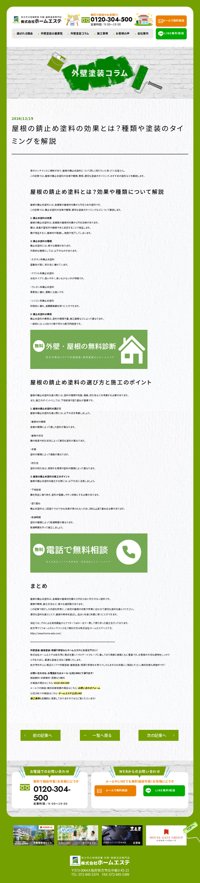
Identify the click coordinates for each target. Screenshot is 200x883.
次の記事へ (156, 735)
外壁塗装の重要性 (52, 33)
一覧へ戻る (102, 735)
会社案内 (143, 33)
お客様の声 (122, 33)
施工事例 (102, 33)
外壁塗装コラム (80, 33)
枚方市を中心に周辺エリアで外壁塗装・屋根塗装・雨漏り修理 (61, 664)
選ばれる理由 (25, 33)
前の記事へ (42, 735)
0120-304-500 (61, 682)
